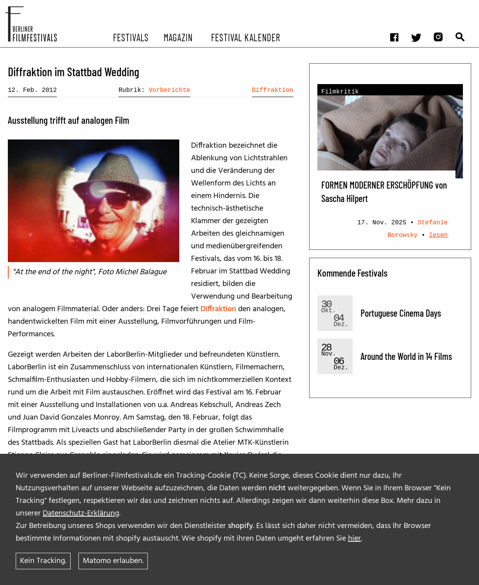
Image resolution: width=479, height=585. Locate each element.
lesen (438, 235)
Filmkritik (340, 91)
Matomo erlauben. (113, 561)
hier (354, 538)
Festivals (131, 36)
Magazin (178, 36)
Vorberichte (169, 90)
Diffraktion (272, 90)
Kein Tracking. (43, 561)
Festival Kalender (245, 36)
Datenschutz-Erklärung (81, 513)
